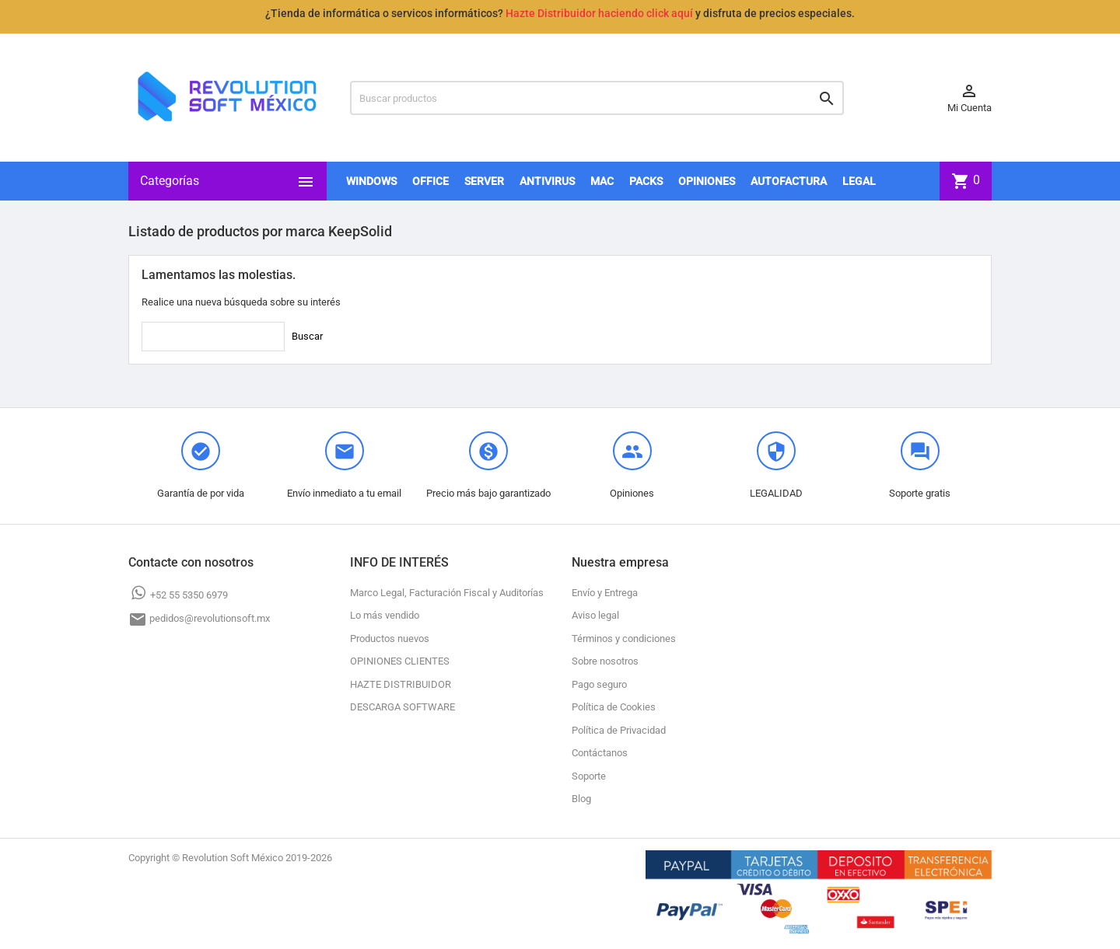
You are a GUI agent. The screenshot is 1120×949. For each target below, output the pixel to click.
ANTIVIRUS (547, 181)
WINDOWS (371, 181)
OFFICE (430, 181)
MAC (602, 181)
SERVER (484, 181)
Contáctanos (600, 753)
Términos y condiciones (624, 638)
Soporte (589, 776)
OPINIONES (706, 181)
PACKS (646, 181)
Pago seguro (599, 684)
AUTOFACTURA (789, 181)
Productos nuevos (389, 638)
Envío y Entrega (605, 592)
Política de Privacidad (619, 730)
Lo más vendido (384, 615)
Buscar (307, 336)
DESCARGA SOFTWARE (402, 707)
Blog (581, 798)
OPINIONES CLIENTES (400, 661)
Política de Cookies (614, 707)
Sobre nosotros (605, 661)
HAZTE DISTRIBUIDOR (400, 684)
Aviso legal (595, 615)
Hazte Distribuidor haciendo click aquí (599, 13)
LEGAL (859, 181)
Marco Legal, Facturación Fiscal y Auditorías (447, 592)
